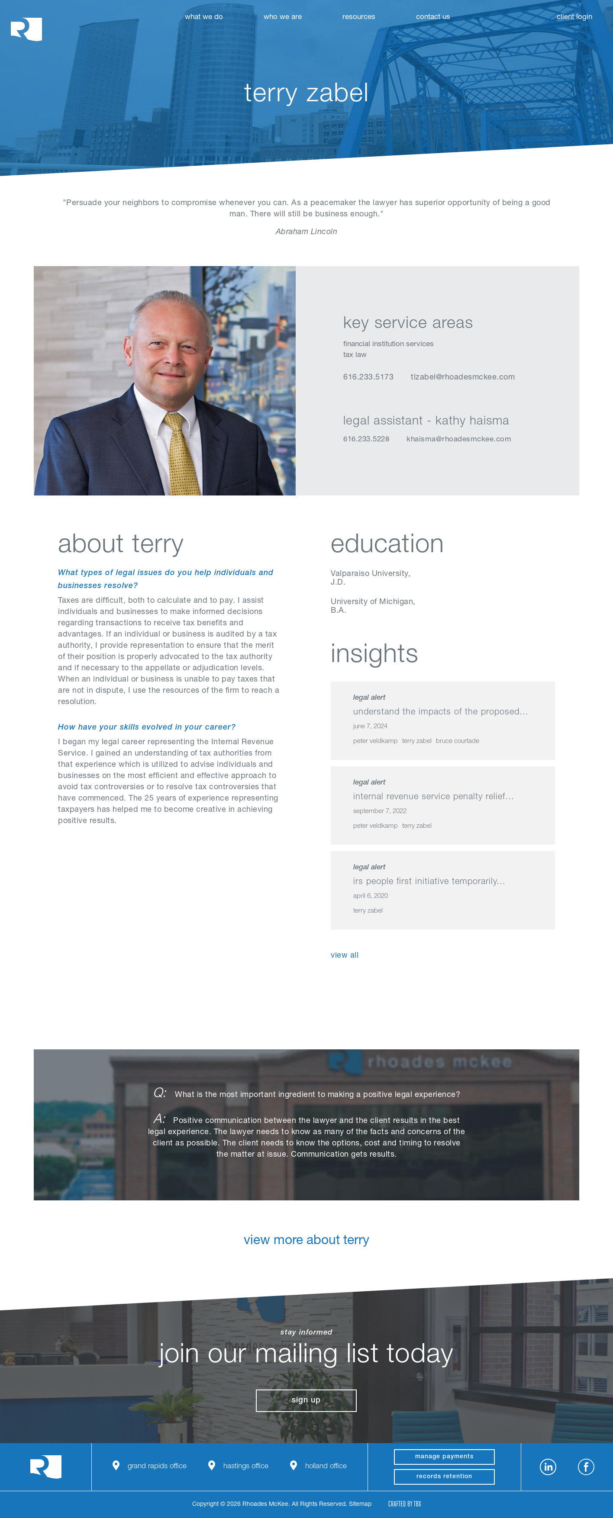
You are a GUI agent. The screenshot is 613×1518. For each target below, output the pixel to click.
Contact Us (433, 17)
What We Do (204, 17)
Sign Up (306, 1401)
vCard (370, 399)
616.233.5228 (366, 440)
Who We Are (283, 17)
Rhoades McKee (26, 29)
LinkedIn (348, 399)
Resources (358, 17)
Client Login (574, 17)
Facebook (586, 1467)
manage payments (444, 1457)
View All (344, 956)
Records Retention (444, 1477)
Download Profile (414, 399)
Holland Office (326, 1466)
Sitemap (360, 1505)
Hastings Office (245, 1466)
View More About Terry (307, 1248)
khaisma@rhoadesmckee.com (459, 440)
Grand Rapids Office (157, 1466)
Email (392, 399)
